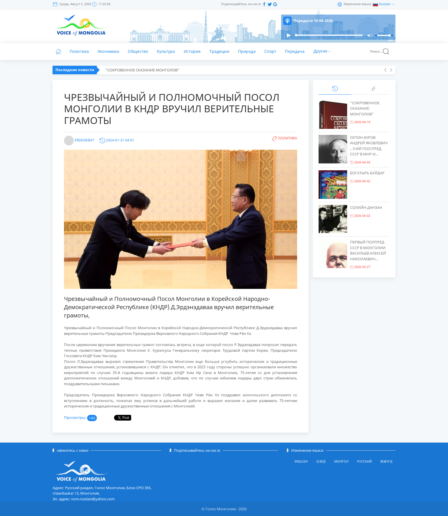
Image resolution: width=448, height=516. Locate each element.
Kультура (166, 51)
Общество (138, 51)
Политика (79, 51)
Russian (385, 4)
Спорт (270, 51)
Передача (295, 51)
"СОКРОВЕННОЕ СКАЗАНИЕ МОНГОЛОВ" (142, 70)
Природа (247, 51)
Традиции (219, 51)
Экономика (108, 51)
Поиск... (380, 51)
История (192, 51)
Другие (322, 50)
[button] (288, 35)
